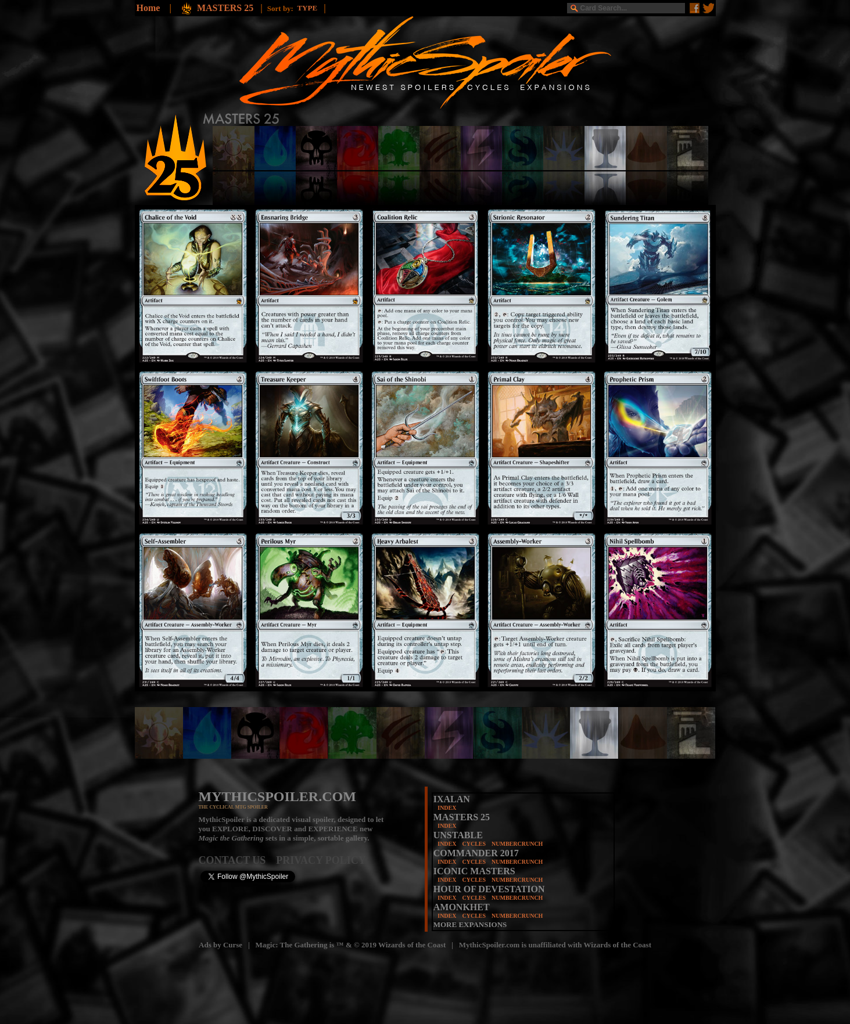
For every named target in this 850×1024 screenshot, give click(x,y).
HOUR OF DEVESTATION (489, 889)
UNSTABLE (458, 835)
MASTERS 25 (226, 8)
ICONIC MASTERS (474, 871)
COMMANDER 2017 (476, 853)
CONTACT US (238, 860)
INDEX (446, 808)
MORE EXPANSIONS (470, 924)
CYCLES (474, 844)
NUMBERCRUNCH (517, 844)
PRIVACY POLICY (321, 860)
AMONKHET (461, 907)
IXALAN (451, 799)
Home (148, 8)
